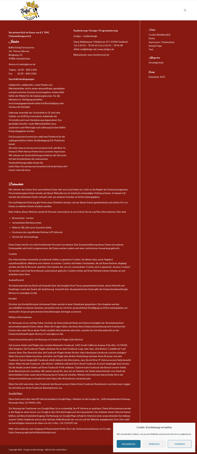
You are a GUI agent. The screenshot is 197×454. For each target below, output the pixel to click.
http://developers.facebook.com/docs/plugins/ (103, 352)
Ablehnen (154, 443)
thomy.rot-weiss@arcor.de (22, 64)
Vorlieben (179, 443)
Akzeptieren (128, 443)
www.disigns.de (106, 49)
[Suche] (185, 10)
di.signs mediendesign (33, 449)
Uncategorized (156, 62)
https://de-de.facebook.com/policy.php (71, 378)
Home (152, 38)
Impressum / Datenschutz (161, 42)
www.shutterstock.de (98, 54)
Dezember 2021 (157, 76)
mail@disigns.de (88, 49)
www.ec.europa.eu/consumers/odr (35, 147)
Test (151, 49)
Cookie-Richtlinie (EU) (159, 34)
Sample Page (155, 45)
